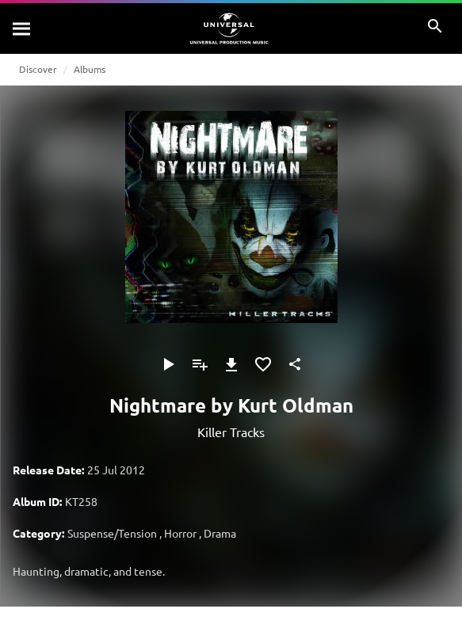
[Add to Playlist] (199, 364)
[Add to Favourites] (263, 364)
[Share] (294, 364)
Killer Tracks (231, 431)
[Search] (22, 29)
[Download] (231, 364)
